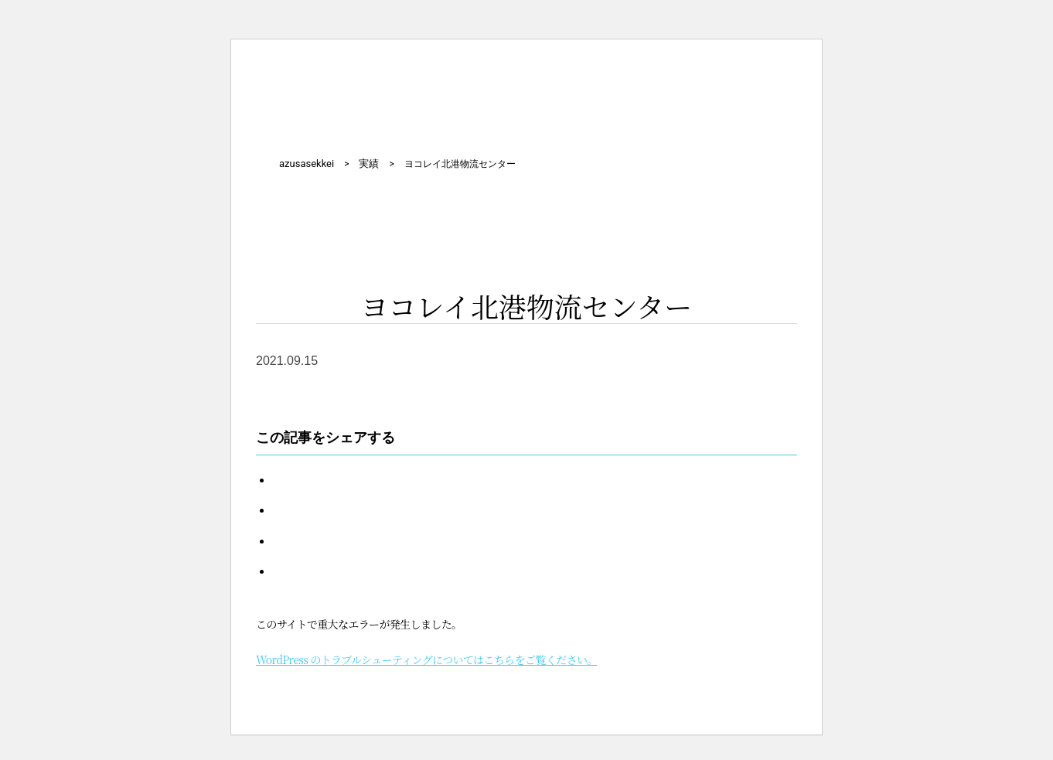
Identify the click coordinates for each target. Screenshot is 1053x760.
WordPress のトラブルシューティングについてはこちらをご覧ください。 (427, 659)
